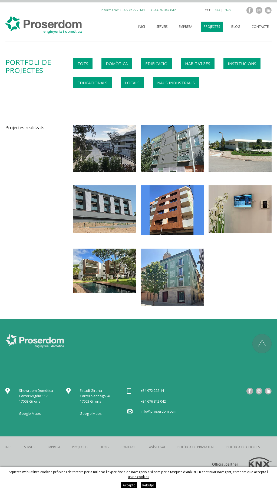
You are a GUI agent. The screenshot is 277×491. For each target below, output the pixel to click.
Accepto (129, 485)
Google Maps (30, 413)
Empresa (185, 26)
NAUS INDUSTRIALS (176, 82)
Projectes (212, 26)
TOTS (82, 63)
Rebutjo (148, 485)
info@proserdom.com (158, 411)
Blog (235, 26)
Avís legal (157, 447)
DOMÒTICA (117, 63)
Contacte (260, 26)
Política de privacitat (196, 447)
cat (207, 10)
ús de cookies (138, 477)
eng (228, 10)
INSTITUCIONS (242, 63)
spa (217, 10)
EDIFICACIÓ (156, 63)
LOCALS (132, 82)
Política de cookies (243, 447)
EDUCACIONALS (92, 82)
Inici (141, 26)
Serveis (161, 26)
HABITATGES (197, 63)
